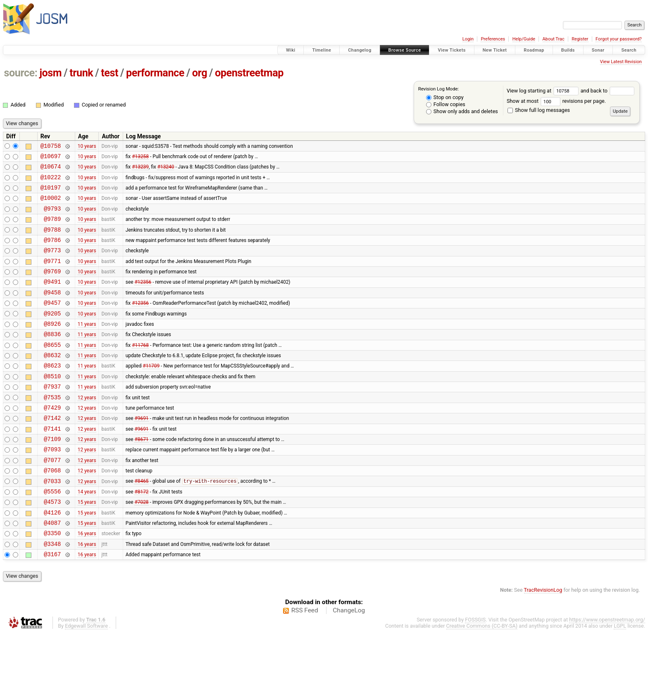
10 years (87, 146)
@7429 (52, 439)
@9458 (52, 311)
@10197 (50, 193)
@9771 (52, 276)
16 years (87, 580)
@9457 (52, 322)
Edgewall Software (86, 675)
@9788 (52, 240)
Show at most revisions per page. (556, 101)
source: (21, 73)
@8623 (52, 392)
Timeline (321, 50)
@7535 (52, 428)
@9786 (52, 252)
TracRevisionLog (543, 639)
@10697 (50, 158)
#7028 (141, 545)
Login (468, 39)
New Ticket (495, 50)
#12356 (142, 299)
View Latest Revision (621, 61)
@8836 (52, 357)
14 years (87, 533)
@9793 (52, 217)
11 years (87, 346)
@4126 (52, 557)
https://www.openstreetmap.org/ (607, 669)
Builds (568, 50)
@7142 (52, 451)
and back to (608, 91)
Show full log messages (538, 110)
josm (50, 73)
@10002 (50, 205)
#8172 (141, 533)
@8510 (52, 404)
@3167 (52, 603)
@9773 (52, 264)
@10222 (50, 182)
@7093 (52, 486)
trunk (81, 73)
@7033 (52, 522)
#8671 (141, 475)
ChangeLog (349, 660)
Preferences (493, 39)
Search (628, 50)
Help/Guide (523, 39)
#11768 (140, 369)
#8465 (141, 522)
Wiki (290, 50)
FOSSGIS (475, 669)
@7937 (52, 416)
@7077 (52, 498)
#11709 (151, 393)
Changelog (359, 50)
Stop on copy (445, 97)
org (199, 73)
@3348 (52, 592)
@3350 (52, 580)
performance (155, 73)
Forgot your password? (619, 39)
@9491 (52, 299)
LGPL (620, 675)
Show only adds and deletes (462, 111)
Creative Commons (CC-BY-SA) (482, 675)
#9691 (141, 451)
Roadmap (534, 50)
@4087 (52, 568)
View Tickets (451, 50)
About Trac (554, 39)
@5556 (52, 533)
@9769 (52, 287)
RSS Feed (304, 660)
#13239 (140, 170)
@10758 (50, 147)
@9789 (52, 228)
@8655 (52, 369)
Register (580, 39)
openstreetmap (249, 73)
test (109, 73)
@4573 (52, 545)
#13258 (140, 158)
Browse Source (404, 50)
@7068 (52, 510)
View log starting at (544, 91)
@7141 (52, 463)
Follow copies (445, 104)
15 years (87, 545)
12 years (87, 428)
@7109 (52, 475)
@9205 (52, 334)
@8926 (52, 346)
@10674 (50, 170)
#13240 (165, 170)
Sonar (598, 50)
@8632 (52, 381)
